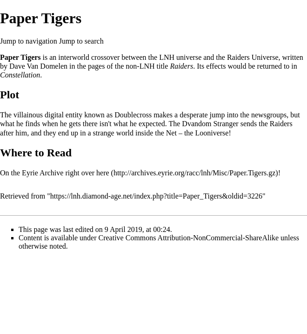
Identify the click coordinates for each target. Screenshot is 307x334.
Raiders (181, 66)
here (102, 173)
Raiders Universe (253, 57)
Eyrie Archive (42, 173)
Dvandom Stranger (210, 124)
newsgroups (269, 115)
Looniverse (211, 133)
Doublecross (133, 115)
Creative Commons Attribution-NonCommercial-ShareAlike (189, 238)
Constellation (20, 75)
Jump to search (81, 41)
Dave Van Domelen (38, 66)
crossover (105, 57)
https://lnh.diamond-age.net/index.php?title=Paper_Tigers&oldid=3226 (156, 196)
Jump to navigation (28, 41)
